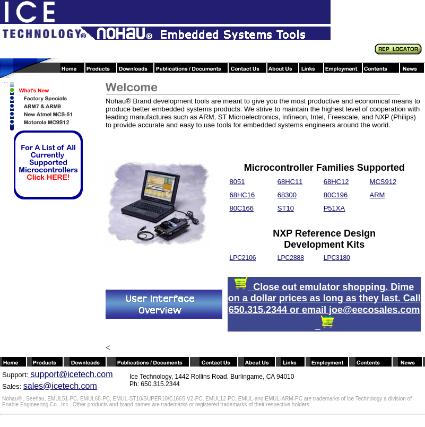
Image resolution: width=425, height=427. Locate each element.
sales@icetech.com (60, 385)
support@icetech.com (70, 374)
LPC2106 (242, 258)
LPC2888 (290, 258)
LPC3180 (337, 258)
